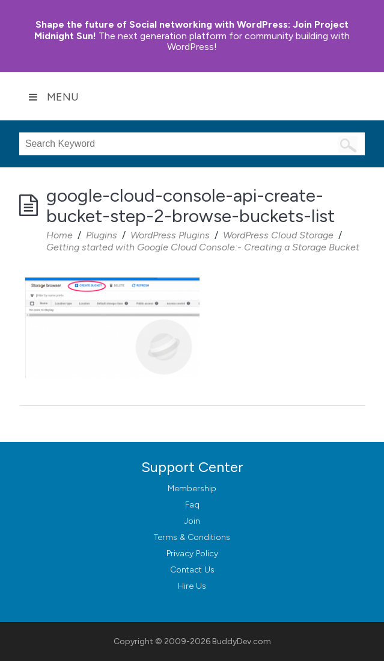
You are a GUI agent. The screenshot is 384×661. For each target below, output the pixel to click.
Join (192, 521)
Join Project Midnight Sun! (191, 30)
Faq (192, 505)
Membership (192, 488)
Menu (53, 97)
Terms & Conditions (192, 537)
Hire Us (192, 586)
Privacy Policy (192, 553)
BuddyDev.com (241, 641)
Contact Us (192, 570)
